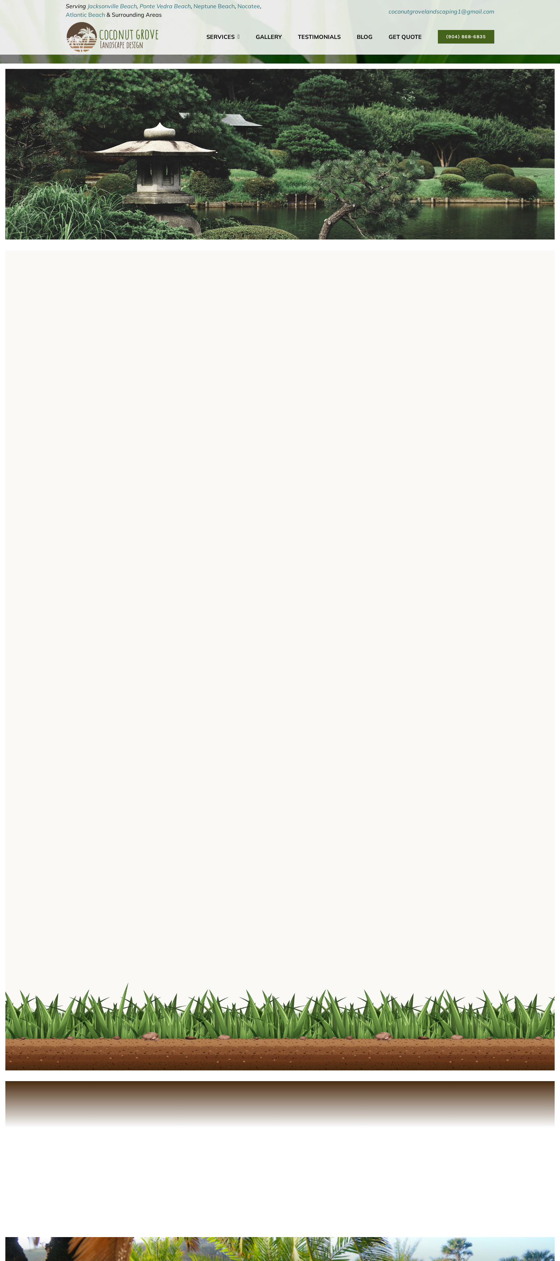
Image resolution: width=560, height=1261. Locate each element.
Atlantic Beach (85, 14)
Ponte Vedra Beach (165, 6)
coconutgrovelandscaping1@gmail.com (441, 11)
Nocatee (249, 6)
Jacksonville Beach (112, 6)
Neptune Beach (214, 6)
